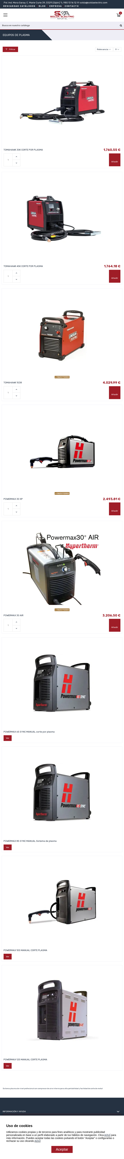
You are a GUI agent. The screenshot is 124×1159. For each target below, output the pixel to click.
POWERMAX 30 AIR (13, 615)
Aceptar (62, 1149)
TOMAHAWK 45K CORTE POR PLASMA (23, 266)
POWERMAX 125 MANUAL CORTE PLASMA (25, 1059)
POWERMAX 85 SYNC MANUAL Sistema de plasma (30, 841)
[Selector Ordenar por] (104, 49)
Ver (7, 738)
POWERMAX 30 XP (13, 499)
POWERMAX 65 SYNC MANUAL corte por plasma (29, 731)
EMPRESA (55, 6)
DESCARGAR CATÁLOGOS (19, 6)
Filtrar (10, 49)
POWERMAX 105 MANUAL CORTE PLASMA (25, 950)
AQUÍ (107, 1135)
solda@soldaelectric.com (93, 2)
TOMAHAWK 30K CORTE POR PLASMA (23, 149)
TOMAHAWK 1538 (13, 382)
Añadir (114, 161)
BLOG (42, 6)
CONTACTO (72, 6)
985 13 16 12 (69, 2)
